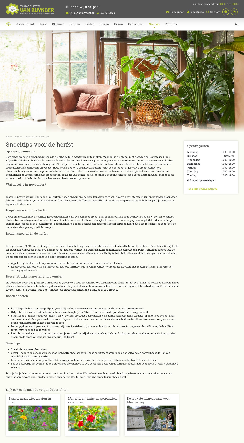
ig (234, 11)
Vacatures (197, 12)
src (236, 24)
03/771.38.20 (108, 12)
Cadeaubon (177, 12)
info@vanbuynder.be (82, 12)
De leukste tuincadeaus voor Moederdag (148, 400)
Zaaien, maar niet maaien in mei (29, 400)
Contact (215, 12)
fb (226, 11)
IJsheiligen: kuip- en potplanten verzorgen (92, 400)
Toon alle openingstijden (202, 188)
